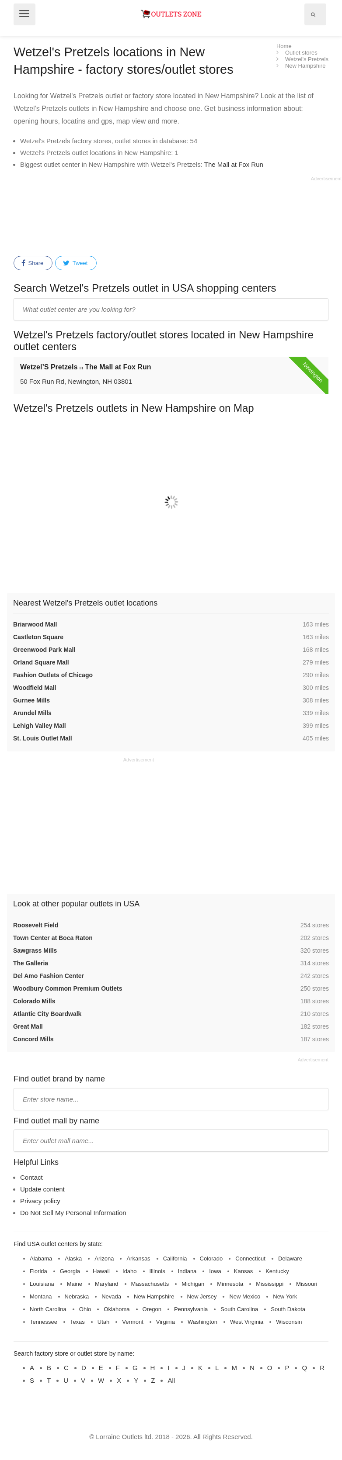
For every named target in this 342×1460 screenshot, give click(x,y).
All (171, 1380)
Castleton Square (38, 637)
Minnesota (230, 1284)
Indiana (187, 1271)
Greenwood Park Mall (44, 649)
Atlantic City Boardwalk (47, 1013)
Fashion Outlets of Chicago (53, 674)
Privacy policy (40, 1201)
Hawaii (101, 1271)
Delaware (290, 1258)
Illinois (157, 1271)
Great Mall (28, 1026)
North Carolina (48, 1309)
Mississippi (269, 1284)
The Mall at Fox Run (233, 164)
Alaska (73, 1258)
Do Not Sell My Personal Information (73, 1212)
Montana (41, 1296)
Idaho (129, 1271)
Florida (38, 1271)
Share (32, 263)
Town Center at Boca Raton (53, 937)
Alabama (41, 1258)
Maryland (106, 1284)
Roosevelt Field (35, 925)
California (175, 1258)
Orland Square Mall (41, 662)
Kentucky (277, 1271)
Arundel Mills (32, 712)
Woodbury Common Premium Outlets (67, 988)
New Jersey (202, 1296)
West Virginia (246, 1322)
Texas (77, 1322)
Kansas (243, 1271)
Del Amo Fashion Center (48, 975)
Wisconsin (289, 1322)
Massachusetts (150, 1284)
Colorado (211, 1258)
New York (285, 1296)
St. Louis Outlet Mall (42, 738)
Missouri (306, 1284)
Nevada (111, 1296)
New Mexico (244, 1296)
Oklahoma (116, 1309)
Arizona (104, 1258)
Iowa (215, 1271)
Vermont (132, 1322)
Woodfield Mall (34, 687)
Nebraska (77, 1296)
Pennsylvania (191, 1309)
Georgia (70, 1271)
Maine (74, 1284)
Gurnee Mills (31, 700)
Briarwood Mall (35, 624)
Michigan (192, 1284)
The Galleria (30, 963)
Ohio (85, 1309)
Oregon (152, 1309)
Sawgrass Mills (35, 950)
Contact (31, 1177)
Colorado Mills (34, 1001)
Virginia (165, 1322)
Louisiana (42, 1284)
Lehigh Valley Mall (39, 725)
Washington (202, 1322)
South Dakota (288, 1309)
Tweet (75, 263)
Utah (103, 1322)
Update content (42, 1189)
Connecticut (250, 1258)
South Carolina (239, 1309)
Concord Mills (33, 1039)
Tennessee (43, 1322)
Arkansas (138, 1258)
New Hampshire (154, 1296)
